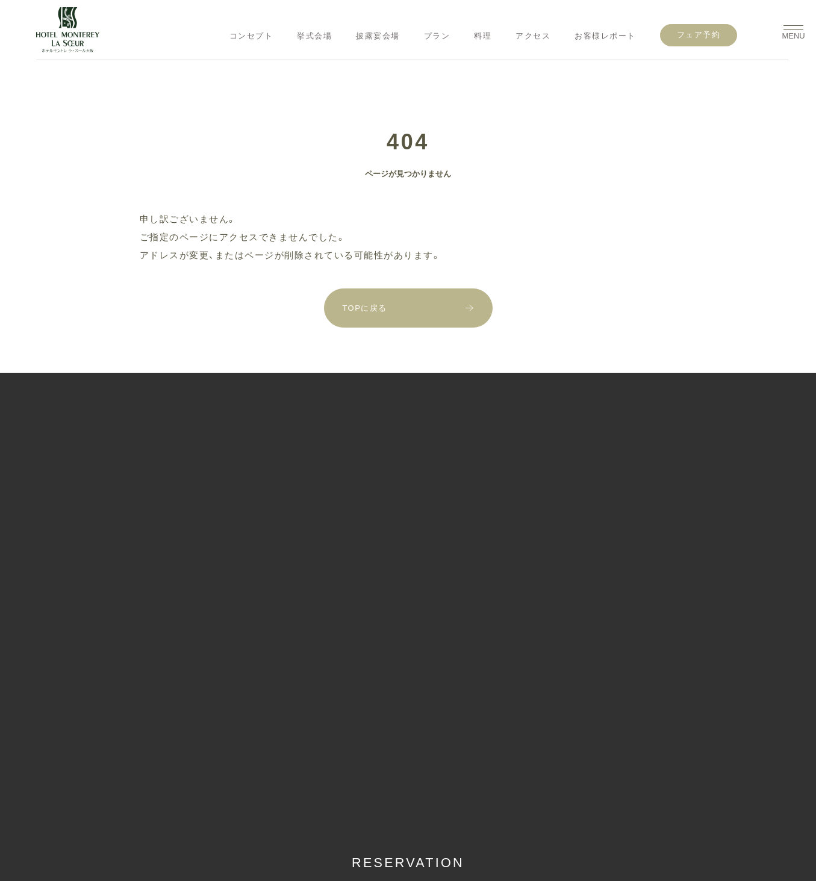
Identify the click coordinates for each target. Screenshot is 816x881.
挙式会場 (314, 35)
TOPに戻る (365, 308)
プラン (437, 35)
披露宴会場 (378, 35)
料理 (482, 35)
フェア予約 (699, 34)
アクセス (532, 35)
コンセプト (251, 35)
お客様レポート (605, 35)
